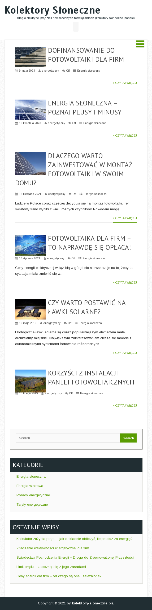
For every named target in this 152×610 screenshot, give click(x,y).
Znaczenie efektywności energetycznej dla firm (52, 548)
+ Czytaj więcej (125, 82)
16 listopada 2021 (30, 194)
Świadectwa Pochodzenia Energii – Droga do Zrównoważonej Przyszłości (74, 557)
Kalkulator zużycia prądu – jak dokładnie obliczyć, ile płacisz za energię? (74, 539)
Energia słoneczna (88, 70)
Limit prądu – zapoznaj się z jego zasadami (50, 567)
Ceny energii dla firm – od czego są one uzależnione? (58, 576)
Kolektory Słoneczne (53, 10)
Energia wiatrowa (29, 486)
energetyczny (50, 70)
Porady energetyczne (32, 495)
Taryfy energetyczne (31, 504)
